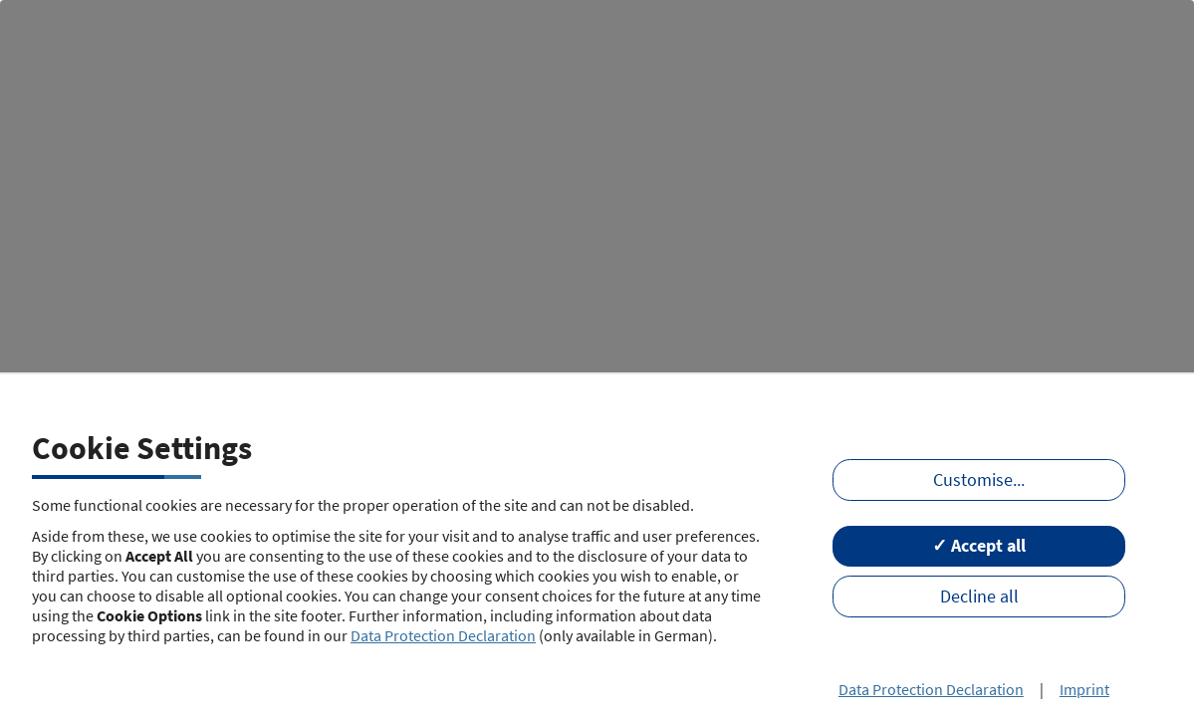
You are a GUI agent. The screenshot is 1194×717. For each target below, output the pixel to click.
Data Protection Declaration (443, 635)
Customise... (979, 480)
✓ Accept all (979, 546)
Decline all (979, 596)
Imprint (1084, 689)
